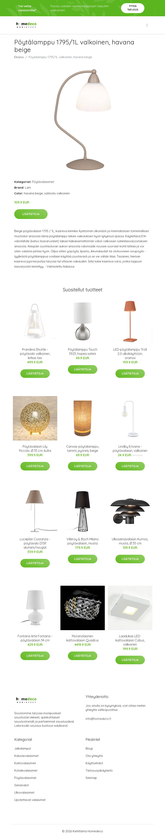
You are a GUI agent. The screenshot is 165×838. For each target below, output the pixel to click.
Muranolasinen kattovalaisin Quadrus (82, 638)
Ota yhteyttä (94, 756)
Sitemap (91, 778)
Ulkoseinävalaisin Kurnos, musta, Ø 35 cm (130, 541)
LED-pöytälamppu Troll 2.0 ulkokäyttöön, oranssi (130, 353)
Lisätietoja (30, 214)
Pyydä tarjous (132, 8)
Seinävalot (21, 785)
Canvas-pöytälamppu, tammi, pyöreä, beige (82, 448)
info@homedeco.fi (98, 719)
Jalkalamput (22, 748)
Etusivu (19, 57)
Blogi (89, 748)
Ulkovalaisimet (24, 792)
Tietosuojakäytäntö (99, 770)
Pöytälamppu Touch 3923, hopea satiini (82, 351)
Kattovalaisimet (25, 763)
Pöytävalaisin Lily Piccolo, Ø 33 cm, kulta (35, 448)
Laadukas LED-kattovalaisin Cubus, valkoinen (130, 640)
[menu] (147, 25)
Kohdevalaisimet (25, 770)
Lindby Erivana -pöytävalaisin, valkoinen (130, 448)
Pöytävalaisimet (43, 182)
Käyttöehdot (94, 763)
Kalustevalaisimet (26, 756)
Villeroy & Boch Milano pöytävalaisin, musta (83, 541)
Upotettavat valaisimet (30, 800)
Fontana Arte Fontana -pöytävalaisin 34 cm (35, 638)
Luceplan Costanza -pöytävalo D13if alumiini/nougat (35, 543)
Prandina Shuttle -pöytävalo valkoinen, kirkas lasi (35, 353)
